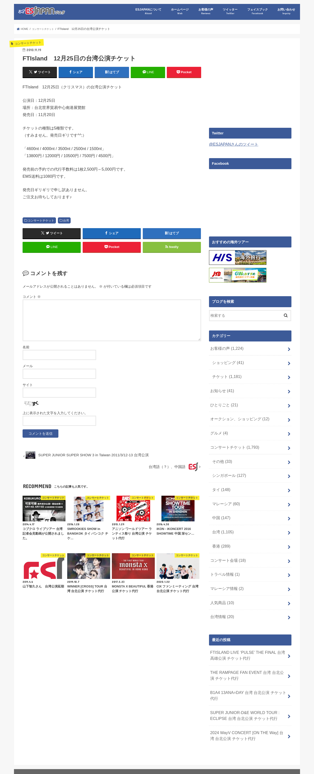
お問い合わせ (286, 11)
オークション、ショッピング (237, 412)
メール (28, 370)
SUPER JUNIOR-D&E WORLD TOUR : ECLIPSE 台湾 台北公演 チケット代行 (242, 685)
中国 (220, 502)
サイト (28, 389)
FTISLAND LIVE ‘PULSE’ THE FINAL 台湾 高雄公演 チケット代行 (246, 630)
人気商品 (221, 580)
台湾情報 (221, 593)
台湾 (66, 220)
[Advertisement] (250, 81)
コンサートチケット (41, 220)
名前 (26, 351)
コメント (32, 301)
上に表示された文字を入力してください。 (55, 418)
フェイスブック (257, 11)
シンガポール (228, 464)
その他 (221, 451)
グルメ (218, 425)
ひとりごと (223, 399)
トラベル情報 (223, 554)
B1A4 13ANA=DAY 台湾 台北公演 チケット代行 (247, 667)
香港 (220, 528)
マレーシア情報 (225, 567)
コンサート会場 (226, 541)
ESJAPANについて (148, 11)
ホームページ (180, 11)
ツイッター (230, 11)
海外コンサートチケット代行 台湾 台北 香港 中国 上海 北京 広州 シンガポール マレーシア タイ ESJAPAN (123, 758)
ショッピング (227, 360)
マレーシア (225, 490)
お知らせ (221, 386)
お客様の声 (205, 11)
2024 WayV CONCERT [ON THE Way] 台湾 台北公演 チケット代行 (248, 704)
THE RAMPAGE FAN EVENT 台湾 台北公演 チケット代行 (248, 648)
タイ (220, 477)
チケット (225, 373)
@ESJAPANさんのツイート (232, 144)
